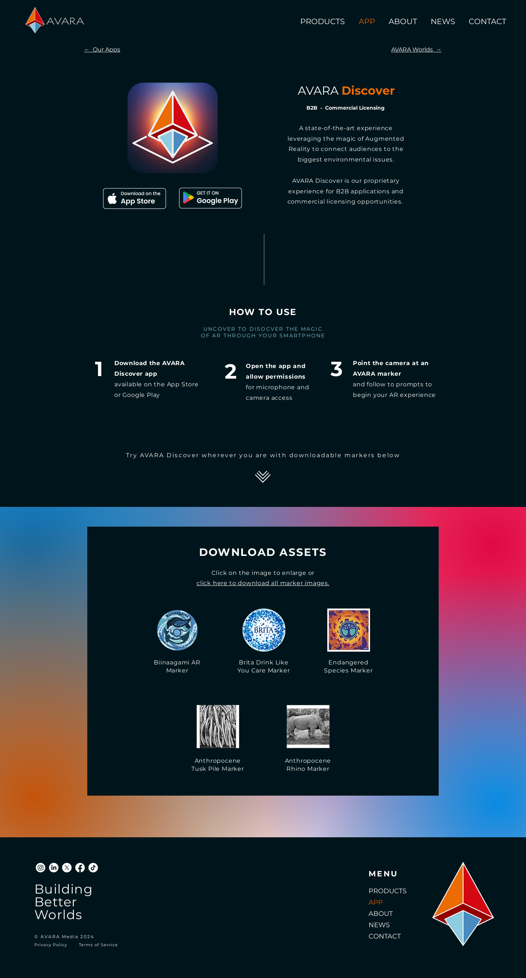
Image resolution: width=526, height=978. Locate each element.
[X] (67, 867)
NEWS (379, 925)
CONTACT (385, 936)
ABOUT (381, 914)
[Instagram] (40, 867)
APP (376, 902)
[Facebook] (80, 867)
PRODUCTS (388, 891)
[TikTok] (93, 867)
